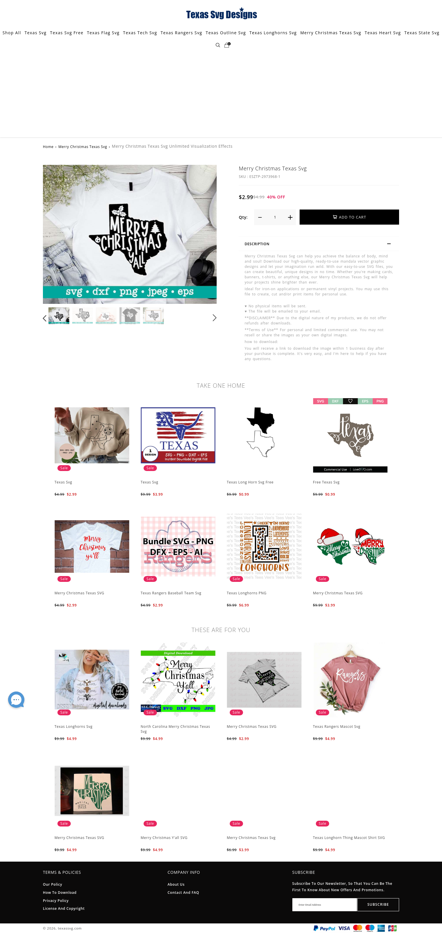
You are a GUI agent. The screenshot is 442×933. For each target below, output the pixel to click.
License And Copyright (64, 908)
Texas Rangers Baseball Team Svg (171, 593)
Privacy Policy (56, 900)
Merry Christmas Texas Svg (330, 32)
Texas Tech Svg (140, 32)
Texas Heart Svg (383, 32)
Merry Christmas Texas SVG (79, 593)
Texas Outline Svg (226, 32)
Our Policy (52, 884)
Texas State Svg (421, 32)
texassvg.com (70, 928)
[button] (45, 318)
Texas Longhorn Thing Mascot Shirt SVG (349, 837)
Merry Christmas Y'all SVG (164, 837)
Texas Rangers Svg (181, 32)
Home (48, 146)
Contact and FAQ (183, 892)
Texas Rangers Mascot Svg (336, 726)
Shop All (12, 32)
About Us (176, 884)
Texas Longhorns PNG (247, 593)
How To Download (60, 892)
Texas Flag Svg (103, 32)
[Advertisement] (221, 94)
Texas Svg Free (67, 32)
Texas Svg (36, 32)
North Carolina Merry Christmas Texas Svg (175, 729)
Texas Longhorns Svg (273, 32)
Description (320, 244)
